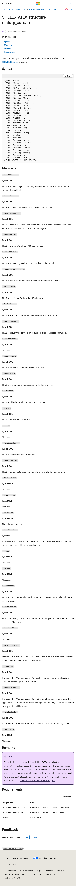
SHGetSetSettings (10, 61)
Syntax (7, 41)
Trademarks (48, 874)
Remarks (7, 48)
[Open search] (64, 3)
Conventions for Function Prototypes (37, 780)
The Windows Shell (36, 9)
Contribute (49, 870)
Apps (11, 9)
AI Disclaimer (10, 870)
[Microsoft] (38, 3)
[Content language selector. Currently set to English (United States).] (17, 858)
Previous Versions (26, 870)
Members (8, 45)
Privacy (59, 870)
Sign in (71, 3)
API (24, 9)
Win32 (18, 9)
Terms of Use (36, 874)
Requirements (9, 52)
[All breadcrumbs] (4, 9)
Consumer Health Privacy (15, 874)
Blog (38, 870)
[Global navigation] (2, 3)
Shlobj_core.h (52, 9)
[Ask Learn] (66, 9)
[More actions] (71, 9)
